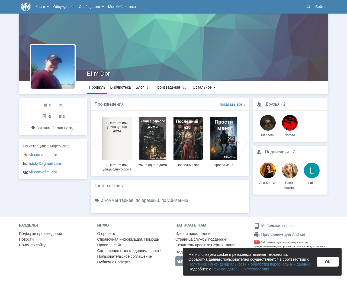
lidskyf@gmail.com (45, 163)
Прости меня (223, 165)
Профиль (97, 87)
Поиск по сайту (32, 245)
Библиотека (120, 87)
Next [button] (245, 143)
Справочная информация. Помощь (128, 239)
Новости (26, 239)
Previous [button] (95, 143)
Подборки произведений (40, 233)
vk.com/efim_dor (43, 155)
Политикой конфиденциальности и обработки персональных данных (249, 264)
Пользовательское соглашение (124, 256)
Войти (320, 7)
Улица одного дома (152, 165)
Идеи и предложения (194, 233)
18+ (257, 242)
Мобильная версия (274, 226)
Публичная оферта (114, 262)
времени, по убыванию (165, 200)
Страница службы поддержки (201, 239)
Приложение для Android (279, 234)
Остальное (204, 87)
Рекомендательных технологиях (240, 269)
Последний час (187, 165)
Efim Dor (98, 73)
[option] (117, 143)
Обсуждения (63, 7)
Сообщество (91, 7)
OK (327, 262)
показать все (231, 104)
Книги (42, 7)
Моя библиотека (122, 7)
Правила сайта (110, 245)
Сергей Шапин (223, 245)
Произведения (109, 104)
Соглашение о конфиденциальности (129, 250)
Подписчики (277, 152)
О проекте (106, 233)
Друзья (272, 104)
